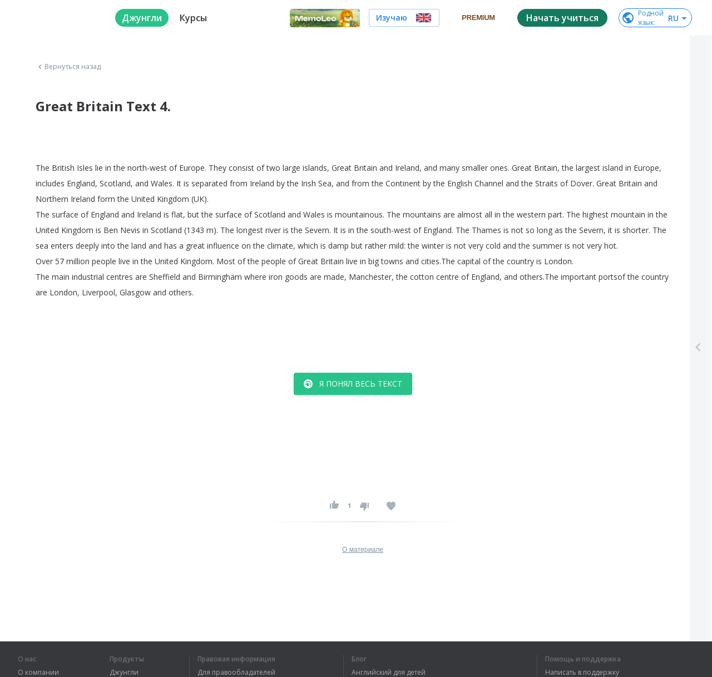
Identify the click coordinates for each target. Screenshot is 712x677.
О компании (38, 672)
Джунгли (124, 672)
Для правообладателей (236, 672)
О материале (362, 550)
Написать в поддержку (582, 672)
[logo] (57, 18)
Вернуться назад (68, 66)
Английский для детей (389, 672)
